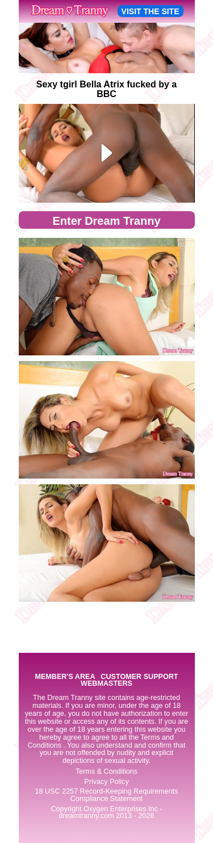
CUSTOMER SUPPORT (139, 677)
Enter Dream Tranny (106, 221)
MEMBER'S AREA (65, 677)
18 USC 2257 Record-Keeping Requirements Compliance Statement (106, 795)
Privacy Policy (106, 782)
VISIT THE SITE (150, 11)
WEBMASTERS (106, 683)
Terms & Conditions (106, 771)
